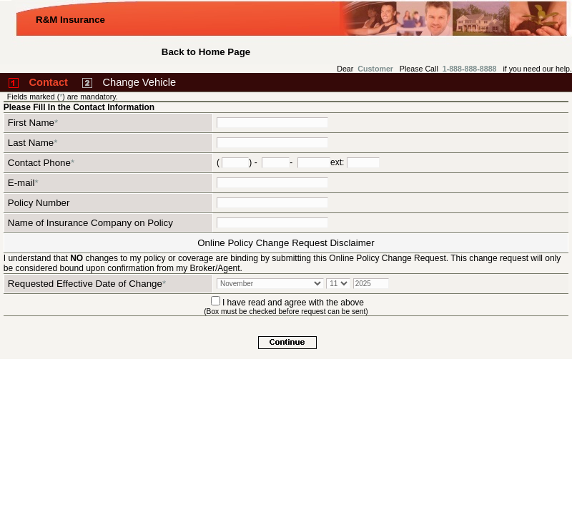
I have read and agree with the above (293, 303)
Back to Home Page (206, 51)
